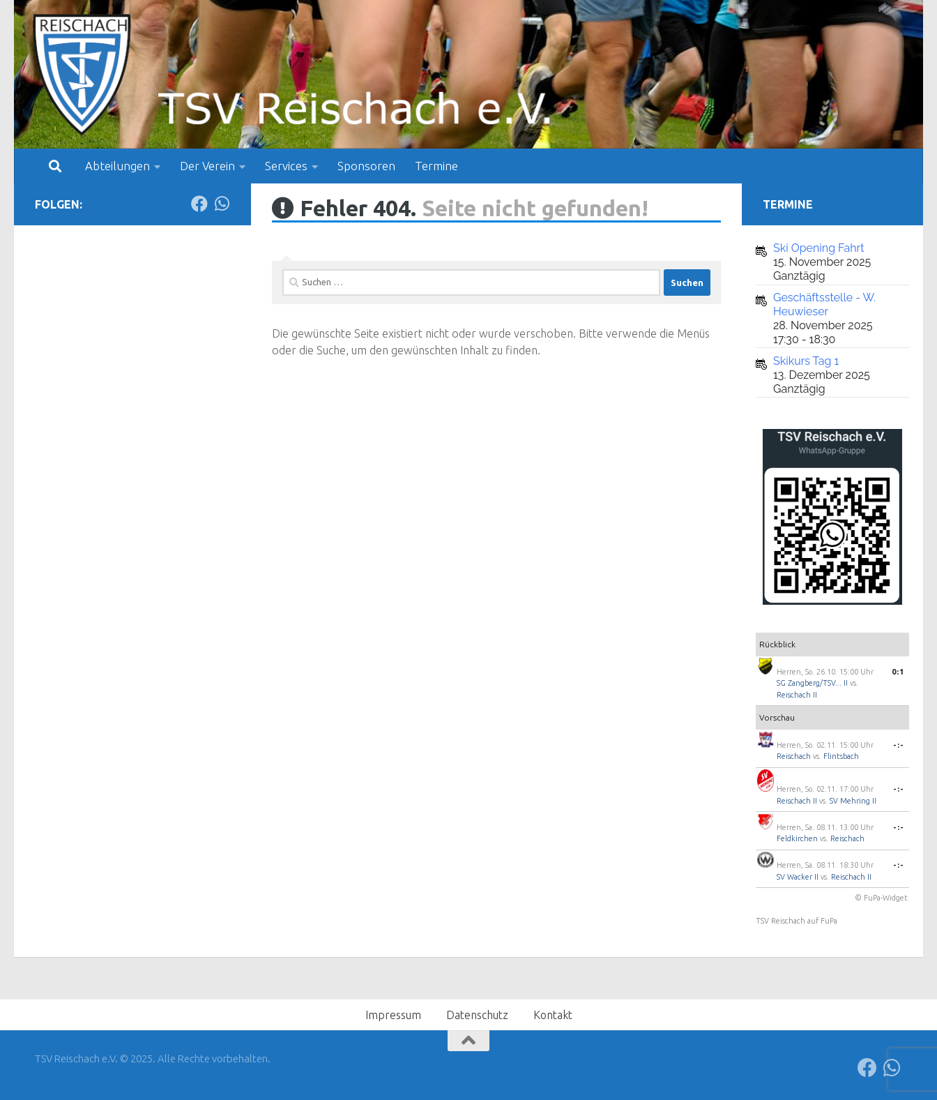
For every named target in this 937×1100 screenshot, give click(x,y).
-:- (898, 745)
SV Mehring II (853, 801)
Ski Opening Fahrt (818, 248)
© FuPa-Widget (881, 898)
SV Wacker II (797, 877)
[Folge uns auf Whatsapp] (221, 203)
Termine (436, 165)
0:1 (898, 672)
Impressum (393, 1015)
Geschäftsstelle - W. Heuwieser (824, 304)
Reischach (794, 756)
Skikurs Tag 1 (806, 361)
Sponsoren (366, 165)
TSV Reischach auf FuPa (796, 921)
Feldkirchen (797, 838)
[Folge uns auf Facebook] (199, 203)
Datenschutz (477, 1015)
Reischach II (797, 695)
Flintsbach (841, 756)
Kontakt (552, 1015)
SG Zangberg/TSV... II (812, 683)
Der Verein (207, 165)
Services (286, 165)
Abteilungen (117, 165)
